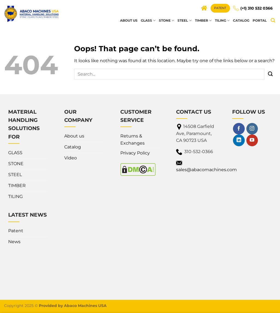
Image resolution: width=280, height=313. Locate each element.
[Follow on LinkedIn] (238, 140)
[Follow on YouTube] (252, 140)
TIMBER (203, 20)
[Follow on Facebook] (238, 128)
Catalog (241, 20)
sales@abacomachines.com (206, 169)
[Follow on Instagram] (252, 128)
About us (129, 20)
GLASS (148, 20)
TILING (222, 20)
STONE (166, 20)
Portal (260, 20)
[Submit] (270, 74)
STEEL (184, 20)
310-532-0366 (198, 151)
